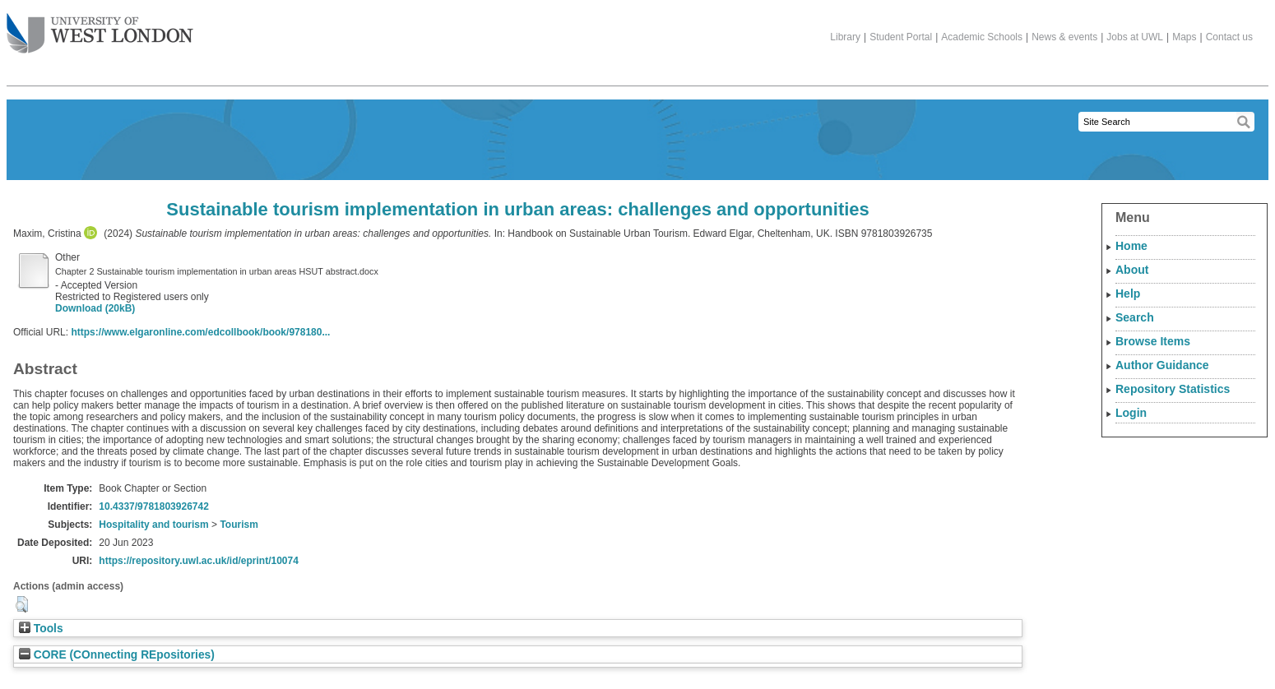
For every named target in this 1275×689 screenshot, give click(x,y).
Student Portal (900, 37)
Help (1127, 293)
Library (845, 37)
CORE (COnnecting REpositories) (117, 655)
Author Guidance (1162, 365)
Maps (1184, 37)
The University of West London (100, 27)
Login (1131, 412)
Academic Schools (981, 37)
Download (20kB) (95, 308)
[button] (22, 604)
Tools (41, 628)
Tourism (238, 524)
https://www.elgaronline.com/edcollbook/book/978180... (200, 332)
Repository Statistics (1172, 388)
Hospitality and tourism (153, 524)
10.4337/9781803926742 (153, 506)
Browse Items (1152, 341)
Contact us (1229, 37)
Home (1131, 245)
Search (1134, 317)
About (1131, 269)
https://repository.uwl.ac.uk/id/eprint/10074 (199, 560)
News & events (1064, 37)
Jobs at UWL (1134, 37)
